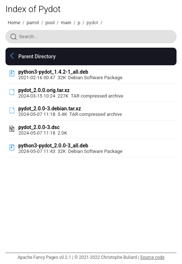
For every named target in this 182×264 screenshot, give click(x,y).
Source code (152, 257)
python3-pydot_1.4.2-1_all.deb (53, 72)
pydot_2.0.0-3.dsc (39, 127)
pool (50, 22)
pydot (92, 22)
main (66, 22)
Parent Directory (37, 56)
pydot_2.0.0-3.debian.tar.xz (49, 108)
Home (14, 22)
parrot (33, 22)
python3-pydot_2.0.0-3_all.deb (53, 145)
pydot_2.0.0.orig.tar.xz (44, 90)
